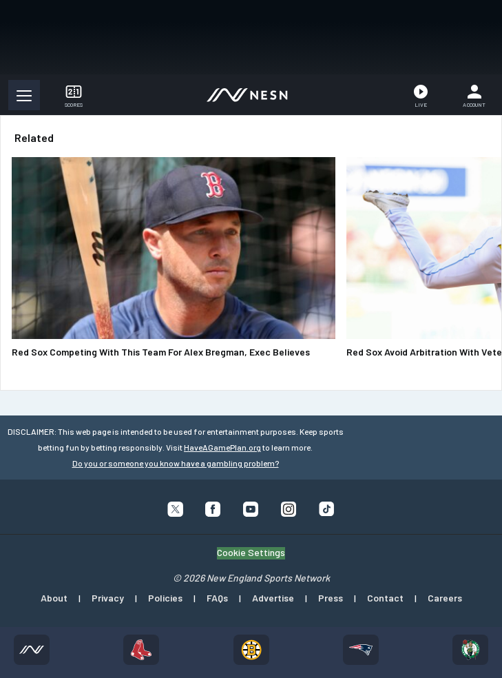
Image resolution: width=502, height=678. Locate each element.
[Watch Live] (421, 94)
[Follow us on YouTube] (251, 512)
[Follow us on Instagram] (289, 512)
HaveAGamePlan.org (222, 447)
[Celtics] (470, 650)
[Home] (32, 650)
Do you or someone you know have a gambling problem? (175, 463)
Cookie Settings (251, 552)
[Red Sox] (141, 650)
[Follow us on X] (175, 512)
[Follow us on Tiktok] (327, 512)
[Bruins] (251, 650)
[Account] (474, 94)
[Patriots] (361, 650)
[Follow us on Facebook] (213, 512)
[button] (24, 95)
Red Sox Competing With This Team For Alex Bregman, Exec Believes (161, 352)
